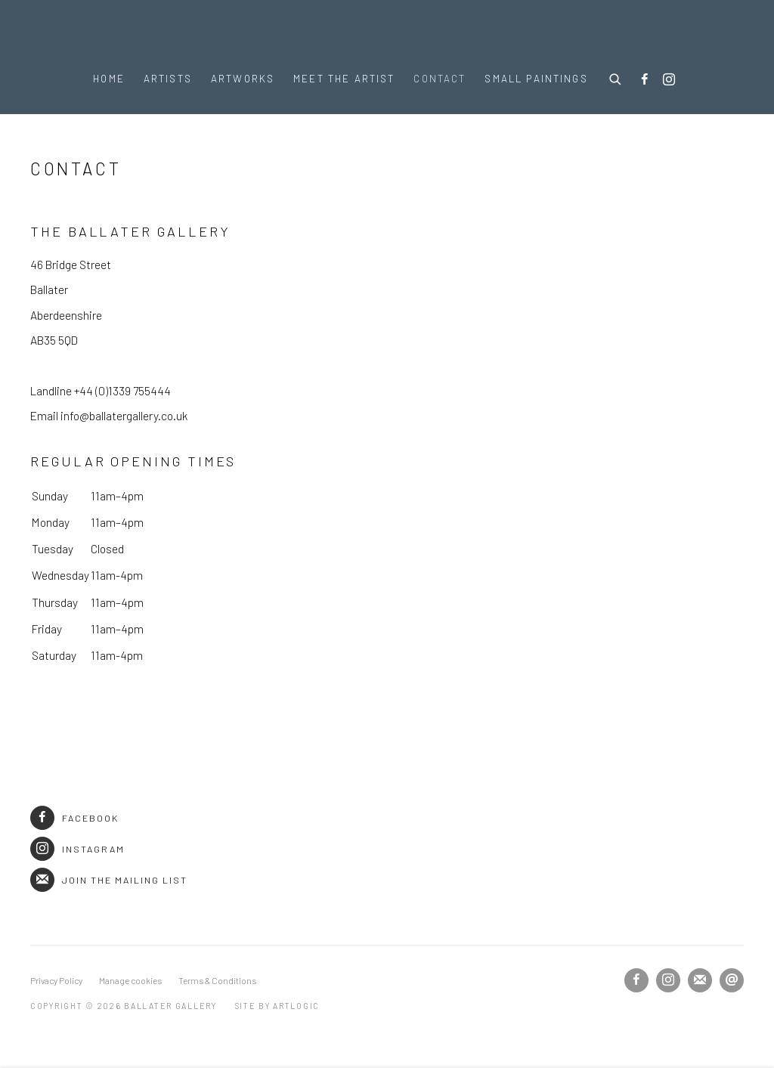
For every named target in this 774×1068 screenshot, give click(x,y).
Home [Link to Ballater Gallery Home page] (109, 79)
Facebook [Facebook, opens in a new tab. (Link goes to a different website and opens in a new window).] (645, 80)
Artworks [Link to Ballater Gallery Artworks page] (242, 79)
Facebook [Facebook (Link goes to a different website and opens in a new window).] (74, 818)
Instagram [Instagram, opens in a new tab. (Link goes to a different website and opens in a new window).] (669, 80)
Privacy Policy (56, 980)
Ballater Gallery (387, 32)
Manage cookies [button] (130, 980)
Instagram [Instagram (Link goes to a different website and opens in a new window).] (77, 849)
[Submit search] (616, 77)
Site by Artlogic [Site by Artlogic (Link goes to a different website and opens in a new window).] (277, 1006)
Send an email (732, 980)
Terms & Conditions (217, 980)
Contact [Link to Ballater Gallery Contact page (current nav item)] (439, 79)
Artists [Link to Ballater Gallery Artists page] (168, 79)
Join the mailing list (108, 880)
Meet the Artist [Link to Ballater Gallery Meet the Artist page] (344, 79)
